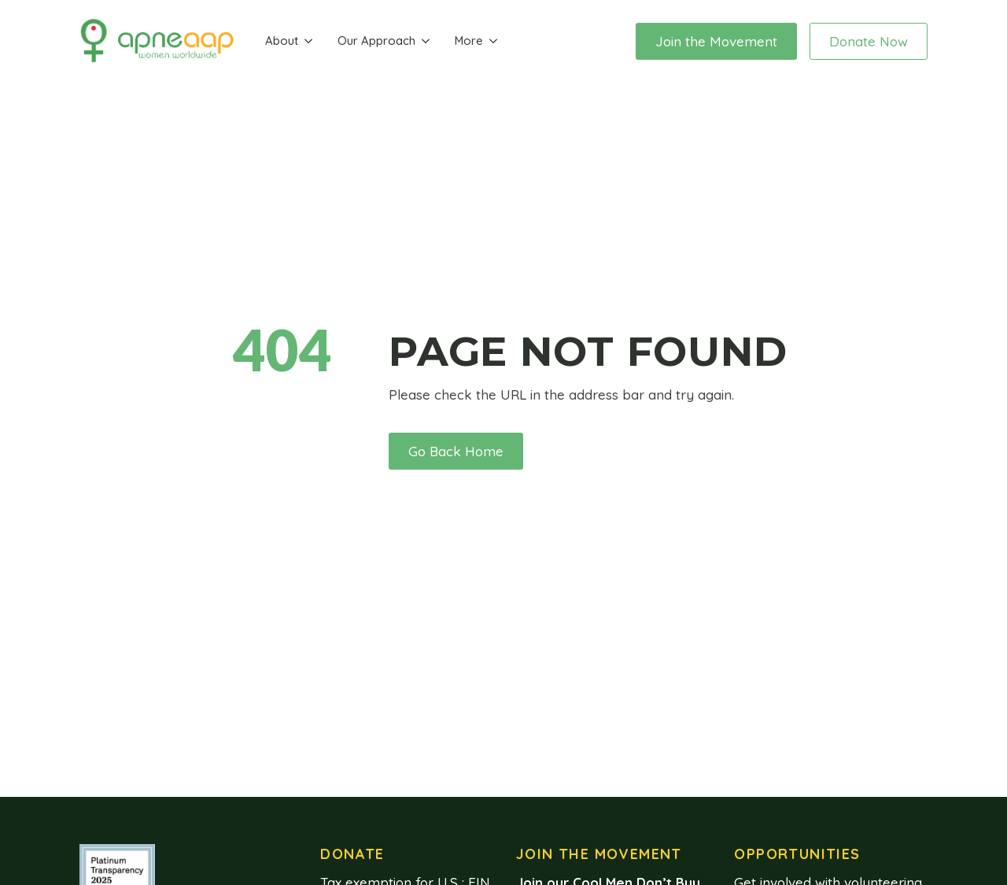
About (281, 40)
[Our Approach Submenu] (425, 41)
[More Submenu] (493, 41)
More (469, 40)
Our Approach (376, 40)
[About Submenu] (308, 41)
